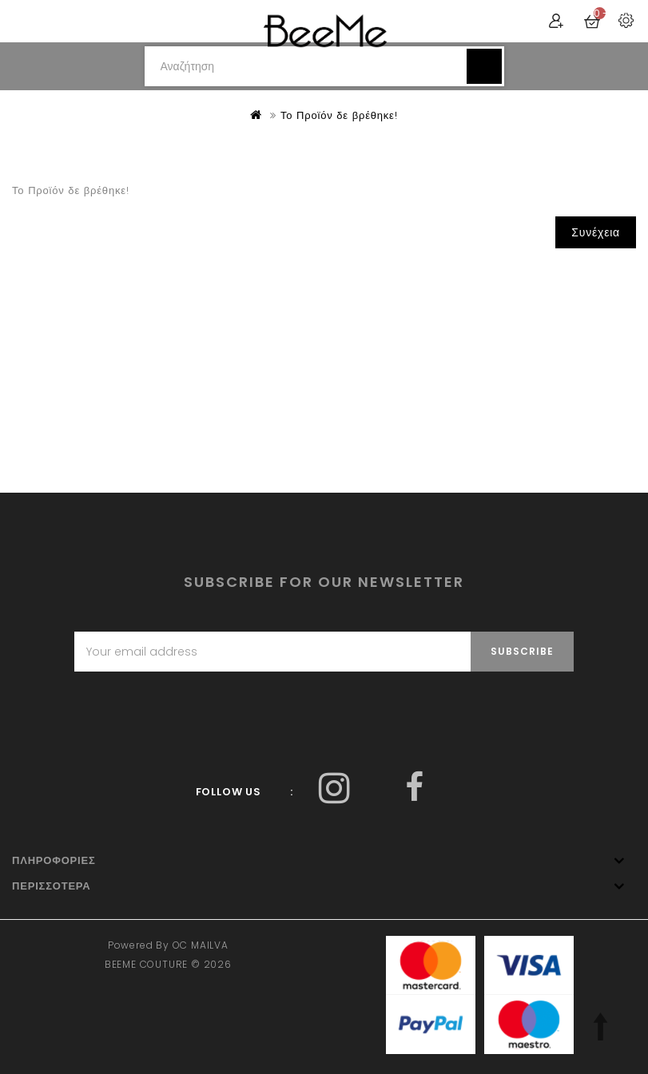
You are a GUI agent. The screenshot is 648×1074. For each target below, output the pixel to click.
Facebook (335, 788)
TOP (600, 1026)
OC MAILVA (201, 945)
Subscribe (522, 651)
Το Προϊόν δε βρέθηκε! (339, 115)
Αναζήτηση (484, 66)
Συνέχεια (595, 232)
